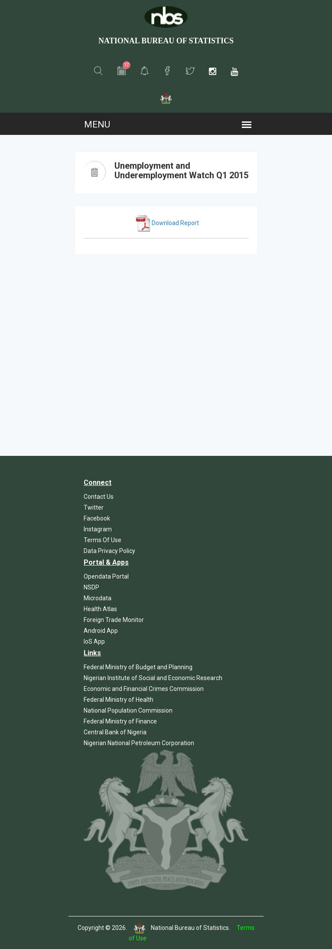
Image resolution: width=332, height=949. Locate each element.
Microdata (97, 598)
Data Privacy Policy (109, 550)
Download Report (167, 222)
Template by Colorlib (176, 938)
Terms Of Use (102, 540)
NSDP (91, 587)
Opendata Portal (106, 576)
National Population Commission (128, 710)
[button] (98, 71)
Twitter (94, 507)
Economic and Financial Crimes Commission (144, 688)
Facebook (97, 518)
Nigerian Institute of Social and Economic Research (153, 677)
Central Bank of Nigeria (115, 732)
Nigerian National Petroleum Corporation (139, 743)
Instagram (98, 529)
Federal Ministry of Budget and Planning (138, 667)
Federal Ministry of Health (118, 699)
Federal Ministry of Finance (120, 721)
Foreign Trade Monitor (114, 619)
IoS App (94, 641)
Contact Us (99, 496)
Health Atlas (100, 608)
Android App (101, 630)
